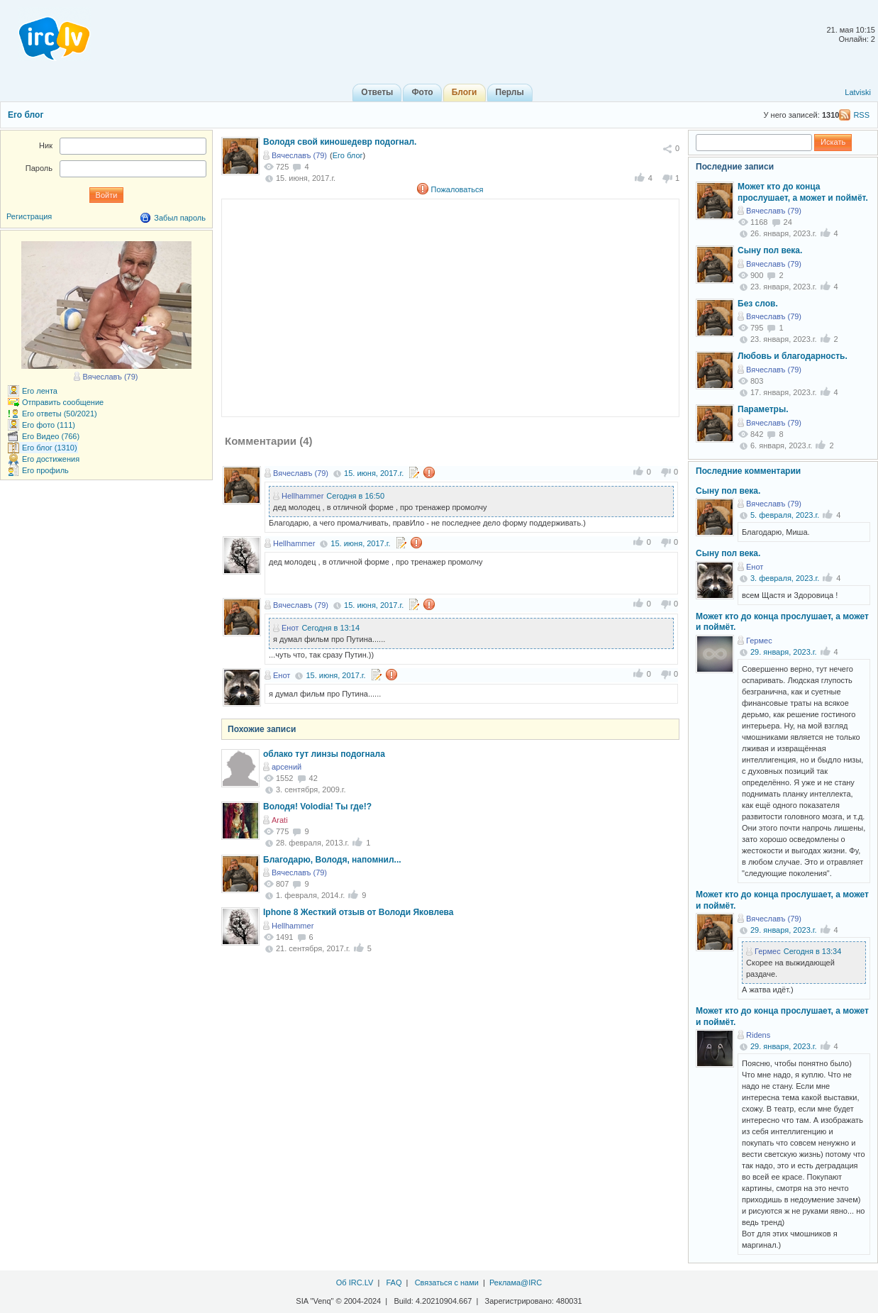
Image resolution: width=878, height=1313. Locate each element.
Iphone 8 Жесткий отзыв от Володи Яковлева (358, 912)
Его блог (25, 115)
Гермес (759, 640)
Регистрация (29, 216)
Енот (290, 628)
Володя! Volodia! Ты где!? (317, 806)
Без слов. (758, 304)
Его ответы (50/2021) (59, 413)
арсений (286, 767)
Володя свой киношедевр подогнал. (339, 142)
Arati (280, 820)
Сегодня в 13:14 (330, 628)
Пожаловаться (457, 189)
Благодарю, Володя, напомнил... (332, 860)
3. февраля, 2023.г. (784, 578)
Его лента (39, 391)
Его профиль (45, 470)
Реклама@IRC (515, 1282)
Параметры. (763, 409)
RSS (861, 115)
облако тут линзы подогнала (324, 754)
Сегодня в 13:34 (813, 951)
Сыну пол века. (770, 250)
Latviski (858, 92)
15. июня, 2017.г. (374, 473)
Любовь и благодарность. (793, 356)
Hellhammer (302, 496)
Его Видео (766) (50, 436)
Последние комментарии (748, 471)
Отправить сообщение (63, 402)
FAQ (393, 1282)
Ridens (758, 1035)
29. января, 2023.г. (783, 652)
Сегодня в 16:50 (355, 496)
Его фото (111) (48, 425)
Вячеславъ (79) (299, 155)
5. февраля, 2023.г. (784, 515)
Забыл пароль (180, 218)
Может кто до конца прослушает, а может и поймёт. (803, 192)
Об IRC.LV (355, 1282)
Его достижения (50, 459)
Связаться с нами (447, 1282)
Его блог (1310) (49, 447)
